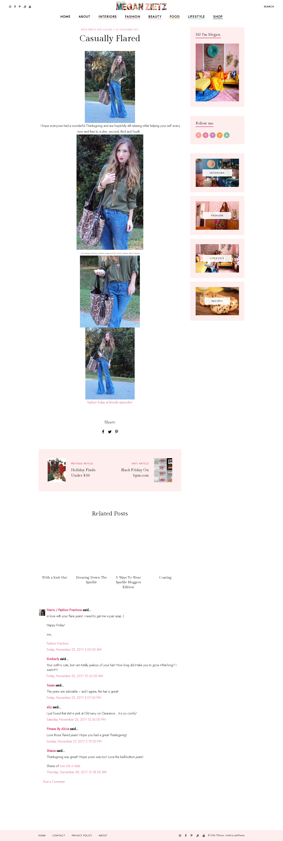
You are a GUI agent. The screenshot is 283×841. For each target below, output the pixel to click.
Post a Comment (53, 781)
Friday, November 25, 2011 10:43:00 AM (75, 676)
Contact (59, 835)
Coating (165, 577)
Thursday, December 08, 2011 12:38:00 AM (77, 772)
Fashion (132, 16)
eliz (49, 707)
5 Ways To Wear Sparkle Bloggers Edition (128, 582)
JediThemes (240, 835)
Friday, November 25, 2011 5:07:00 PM (74, 697)
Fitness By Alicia (58, 729)
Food (175, 16)
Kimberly (53, 659)
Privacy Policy (82, 835)
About (84, 16)
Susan (51, 685)
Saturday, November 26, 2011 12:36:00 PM (76, 719)
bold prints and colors (96, 29)
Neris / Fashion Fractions (64, 610)
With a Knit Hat (54, 577)
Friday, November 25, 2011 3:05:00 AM (74, 649)
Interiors (108, 16)
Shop (218, 16)
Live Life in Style (70, 766)
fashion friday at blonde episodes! (109, 402)
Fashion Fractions (58, 643)
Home (65, 16)
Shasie (51, 750)
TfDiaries (220, 835)
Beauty (155, 16)
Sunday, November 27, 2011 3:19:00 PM (74, 741)
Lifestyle (196, 16)
